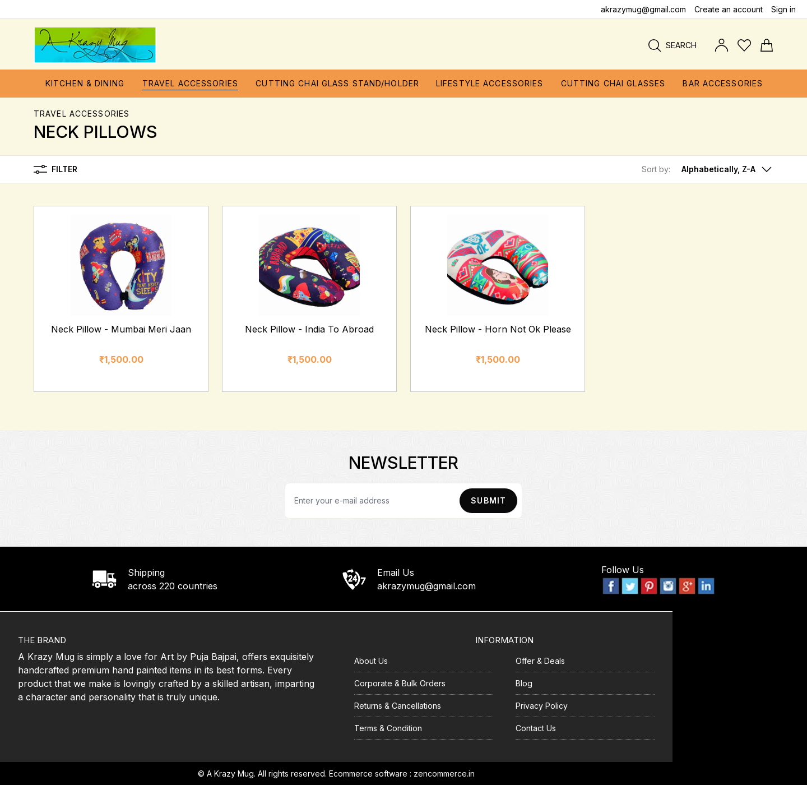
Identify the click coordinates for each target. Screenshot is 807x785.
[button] (707, 169)
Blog (524, 683)
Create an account (728, 9)
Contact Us (536, 728)
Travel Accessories (81, 113)
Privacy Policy (542, 705)
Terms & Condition (388, 728)
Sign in (783, 9)
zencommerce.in (444, 773)
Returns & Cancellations (397, 705)
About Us (371, 661)
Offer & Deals (540, 661)
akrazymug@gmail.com (643, 9)
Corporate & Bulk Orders (400, 683)
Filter (55, 169)
